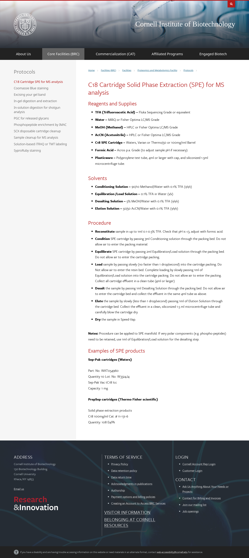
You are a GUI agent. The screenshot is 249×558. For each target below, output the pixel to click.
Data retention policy (124, 470)
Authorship (118, 490)
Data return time (121, 477)
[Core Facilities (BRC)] (63, 54)
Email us (19, 489)
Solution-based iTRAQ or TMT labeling (40, 144)
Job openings (190, 511)
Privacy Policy (119, 464)
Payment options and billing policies (133, 496)
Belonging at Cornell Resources (129, 522)
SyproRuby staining (27, 150)
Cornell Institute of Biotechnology (185, 24)
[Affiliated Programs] (167, 54)
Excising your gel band (29, 94)
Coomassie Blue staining (31, 88)
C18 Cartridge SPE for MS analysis (38, 82)
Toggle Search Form (231, 3)
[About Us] (23, 54)
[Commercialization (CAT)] (115, 54)
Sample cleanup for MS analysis (36, 137)
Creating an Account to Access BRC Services (138, 503)
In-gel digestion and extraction (35, 101)
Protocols (24, 71)
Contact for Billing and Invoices (201, 498)
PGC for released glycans (31, 118)
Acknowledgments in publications (131, 484)
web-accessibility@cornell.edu (172, 552)
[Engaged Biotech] (213, 54)
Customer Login (192, 470)
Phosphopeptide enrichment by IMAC (40, 125)
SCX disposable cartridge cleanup (37, 131)
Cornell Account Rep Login (198, 464)
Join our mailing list (194, 504)
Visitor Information (127, 512)
